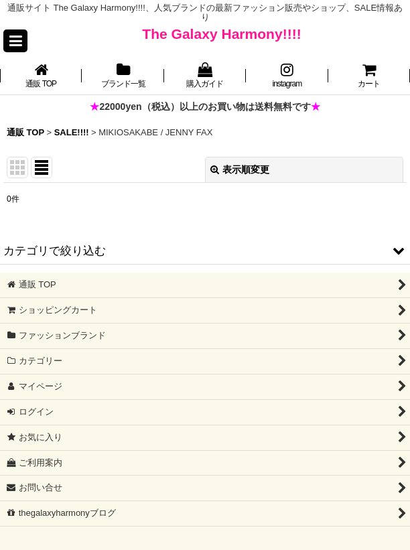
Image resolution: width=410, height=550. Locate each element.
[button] (15, 40)
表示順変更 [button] (239, 169)
